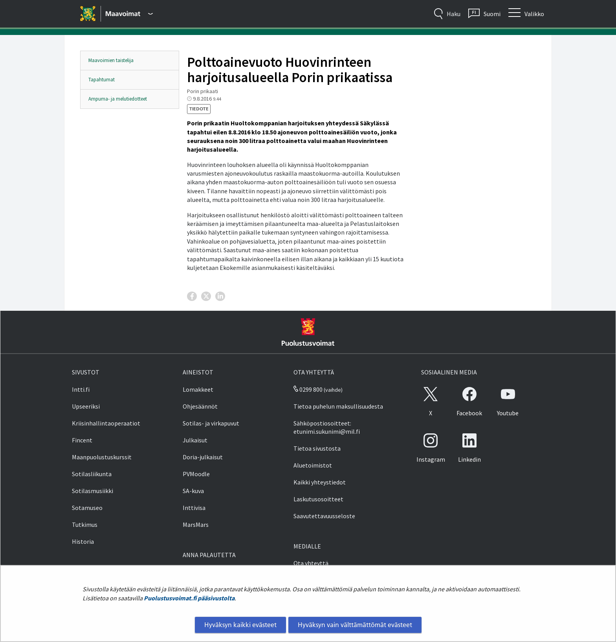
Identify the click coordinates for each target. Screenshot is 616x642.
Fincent (82, 440)
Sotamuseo (87, 508)
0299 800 (308, 389)
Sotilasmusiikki (92, 491)
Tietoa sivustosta (317, 448)
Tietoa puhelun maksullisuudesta (338, 406)
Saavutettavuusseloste (324, 516)
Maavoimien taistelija (111, 60)
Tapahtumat (101, 79)
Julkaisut (195, 440)
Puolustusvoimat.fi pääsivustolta (189, 598)
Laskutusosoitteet (318, 499)
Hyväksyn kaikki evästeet (240, 625)
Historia (83, 541)
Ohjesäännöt (200, 406)
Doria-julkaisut (203, 457)
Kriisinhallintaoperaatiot (106, 423)
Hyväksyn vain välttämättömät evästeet (355, 625)
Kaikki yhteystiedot (319, 482)
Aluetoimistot (312, 465)
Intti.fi (81, 389)
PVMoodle (196, 474)
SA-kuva (193, 491)
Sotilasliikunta (92, 474)
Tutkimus (84, 524)
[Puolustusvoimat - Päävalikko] (129, 14)
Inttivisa (194, 508)
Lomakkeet (198, 389)
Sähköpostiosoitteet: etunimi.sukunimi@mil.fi (326, 427)
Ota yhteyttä (310, 563)
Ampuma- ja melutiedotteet (117, 98)
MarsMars (196, 524)
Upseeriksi (86, 406)
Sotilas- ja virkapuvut (211, 423)
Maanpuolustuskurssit (102, 457)
